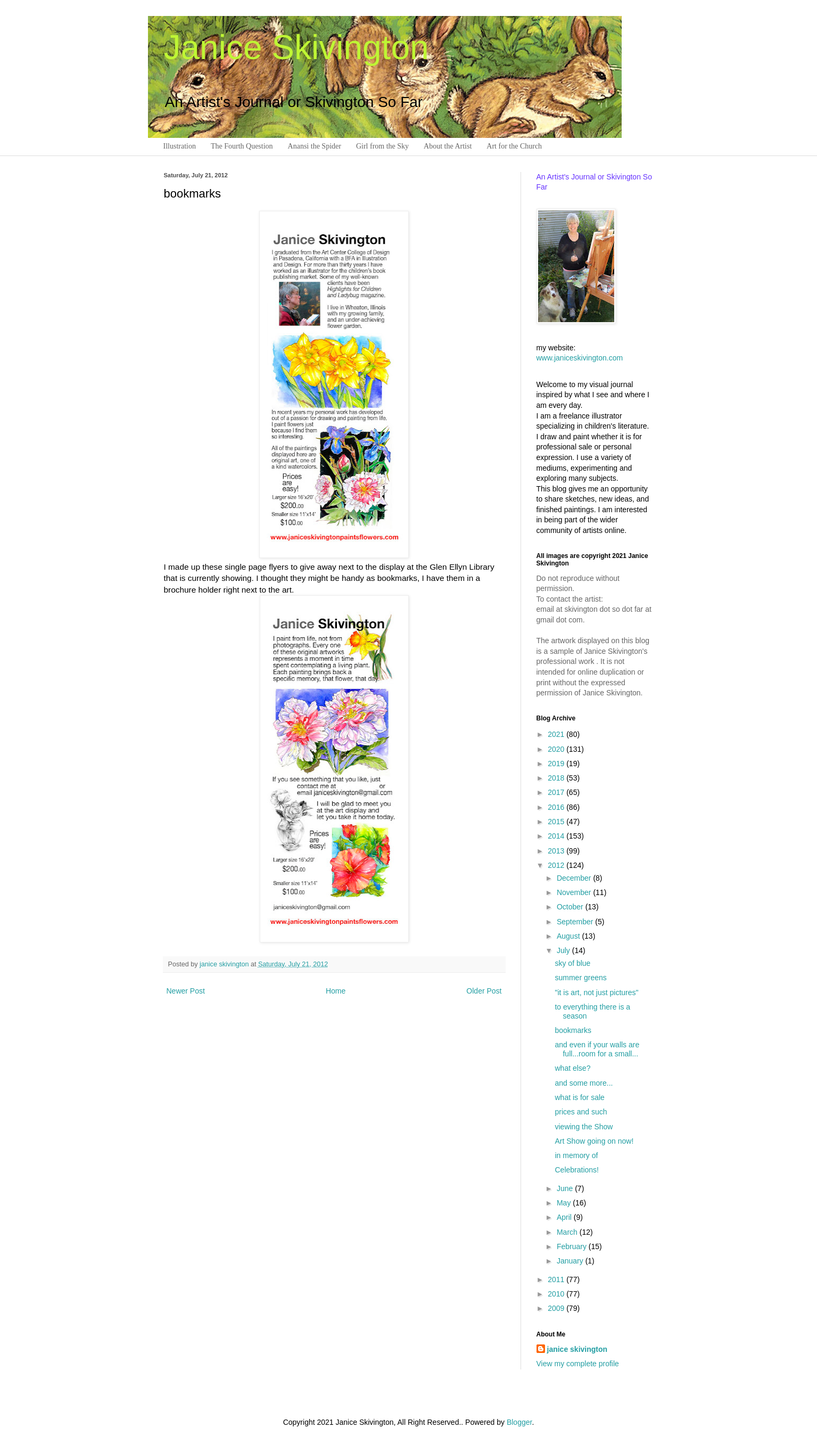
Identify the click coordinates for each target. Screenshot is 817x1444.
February (573, 1246)
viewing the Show (584, 1126)
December (575, 878)
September (576, 921)
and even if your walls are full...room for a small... (597, 1049)
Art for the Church (514, 146)
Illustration (179, 146)
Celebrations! (577, 1170)
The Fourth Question (242, 146)
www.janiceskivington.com (580, 358)
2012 (557, 865)
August (569, 936)
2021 (557, 734)
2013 (557, 851)
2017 (557, 792)
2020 (557, 749)
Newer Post (186, 991)
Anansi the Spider (314, 146)
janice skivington (225, 964)
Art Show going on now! (594, 1141)
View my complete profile (578, 1363)
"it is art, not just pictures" (596, 992)
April (565, 1217)
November (575, 892)
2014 (557, 836)
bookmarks (573, 1030)
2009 (557, 1308)
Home (335, 991)
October (571, 906)
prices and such (581, 1111)
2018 (557, 778)
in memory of (576, 1155)
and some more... (584, 1083)
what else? (572, 1068)
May (565, 1203)
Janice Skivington (296, 47)
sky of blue (572, 963)
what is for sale (579, 1097)
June (566, 1188)
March (568, 1232)
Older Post (483, 991)
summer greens (580, 977)
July (564, 950)
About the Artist (448, 146)
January (571, 1261)
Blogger (519, 1422)
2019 (557, 763)
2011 (557, 1279)
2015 (557, 821)
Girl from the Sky (382, 146)
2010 (557, 1294)
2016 (557, 807)
